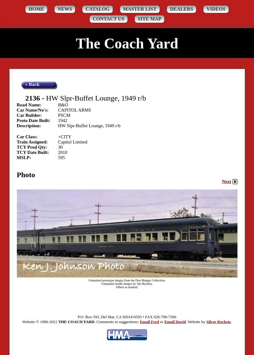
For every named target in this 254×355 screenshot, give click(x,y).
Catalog (97, 9)
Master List (140, 9)
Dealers (181, 9)
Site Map (149, 18)
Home (36, 9)
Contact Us (108, 18)
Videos (216, 9)
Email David (175, 321)
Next (229, 181)
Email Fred (149, 321)
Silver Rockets (218, 321)
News (65, 9)
